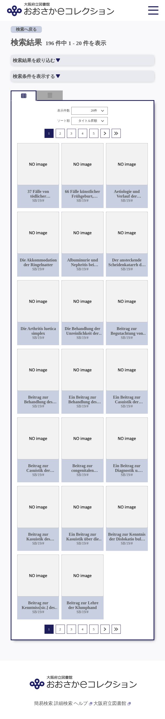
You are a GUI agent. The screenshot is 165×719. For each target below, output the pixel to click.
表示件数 (63, 110)
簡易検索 (43, 703)
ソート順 (63, 121)
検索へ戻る (26, 29)
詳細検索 (63, 703)
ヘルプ (83, 703)
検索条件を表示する (36, 76)
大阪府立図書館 (112, 703)
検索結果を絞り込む (36, 60)
